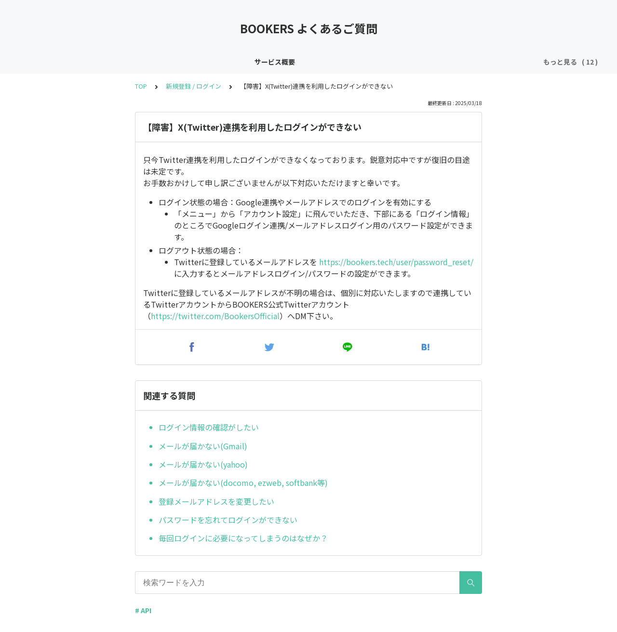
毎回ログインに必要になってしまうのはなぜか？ (243, 538)
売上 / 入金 (517, 62)
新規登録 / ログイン (164, 62)
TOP (141, 86)
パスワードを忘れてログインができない (228, 519)
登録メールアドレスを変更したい (216, 501)
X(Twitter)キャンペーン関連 (347, 62)
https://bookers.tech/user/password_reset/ (396, 262)
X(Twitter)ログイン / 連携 (248, 62)
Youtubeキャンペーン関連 (446, 62)
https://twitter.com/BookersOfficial (215, 316)
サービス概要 (40, 62)
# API (143, 610)
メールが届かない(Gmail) (203, 446)
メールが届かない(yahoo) (203, 464)
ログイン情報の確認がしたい (209, 427)
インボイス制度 (97, 62)
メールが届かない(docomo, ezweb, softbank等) (243, 482)
